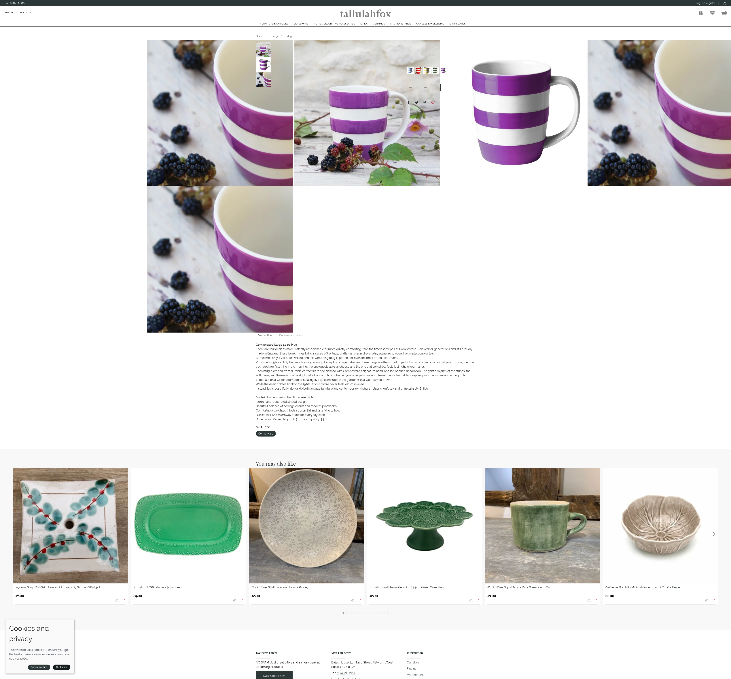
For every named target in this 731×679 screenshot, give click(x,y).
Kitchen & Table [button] (400, 23)
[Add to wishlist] (124, 600)
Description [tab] (265, 335)
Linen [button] (364, 23)
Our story (413, 662)
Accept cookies (39, 667)
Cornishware (265, 433)
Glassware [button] (301, 23)
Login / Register (705, 3)
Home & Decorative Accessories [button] (334, 23)
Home (259, 36)
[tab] (343, 613)
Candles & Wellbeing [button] (430, 23)
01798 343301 (345, 673)
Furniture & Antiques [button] (274, 23)
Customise (61, 667)
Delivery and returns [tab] (292, 335)
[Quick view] (117, 600)
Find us (411, 668)
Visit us (8, 12)
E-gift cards (458, 23)
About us (25, 12)
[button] (701, 13)
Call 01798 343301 (15, 3)
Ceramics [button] (379, 23)
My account (415, 675)
